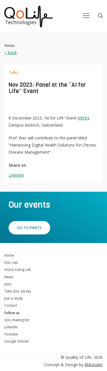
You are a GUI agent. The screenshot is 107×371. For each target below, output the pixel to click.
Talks (13, 72)
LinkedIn (16, 175)
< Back (10, 52)
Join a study (13, 298)
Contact (10, 305)
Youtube (11, 334)
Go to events (29, 227)
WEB (83, 118)
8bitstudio (93, 364)
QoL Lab (11, 262)
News (8, 277)
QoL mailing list (16, 320)
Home (9, 255)
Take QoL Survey (17, 291)
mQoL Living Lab (17, 269)
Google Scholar (16, 341)
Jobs (7, 284)
